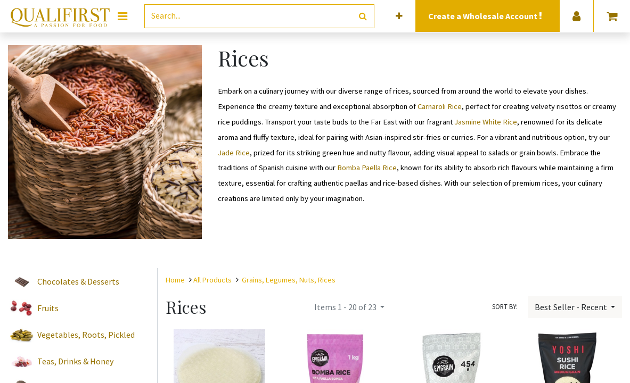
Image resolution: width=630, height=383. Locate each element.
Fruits (48, 308)
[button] (399, 16)
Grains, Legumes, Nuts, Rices (289, 280)
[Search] (363, 16)
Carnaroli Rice (440, 106)
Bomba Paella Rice (367, 167)
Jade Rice (234, 152)
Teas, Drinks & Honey (75, 361)
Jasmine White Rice (485, 122)
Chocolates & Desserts (78, 281)
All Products (212, 280)
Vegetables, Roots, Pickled (86, 334)
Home (175, 280)
